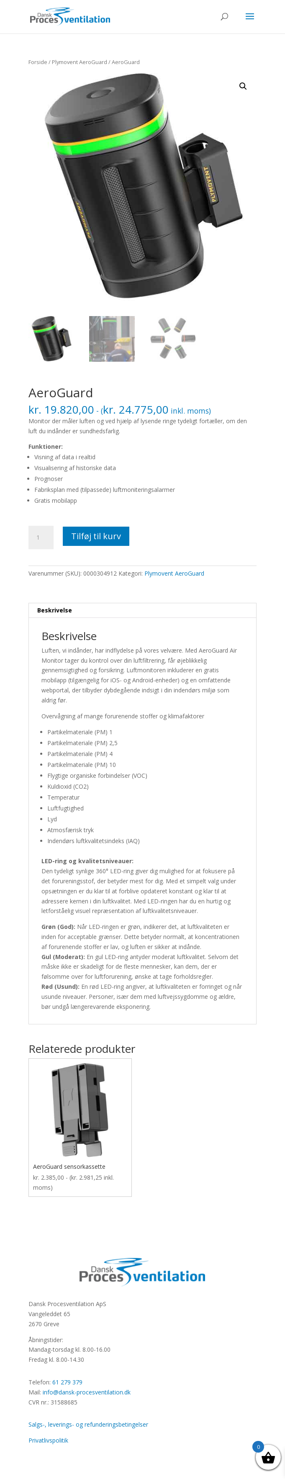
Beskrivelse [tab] (54, 610)
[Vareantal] (41, 537)
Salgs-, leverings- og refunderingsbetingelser (88, 1424)
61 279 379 (67, 1382)
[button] (243, 86)
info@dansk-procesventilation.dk (87, 1392)
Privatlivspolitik (48, 1440)
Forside (37, 62)
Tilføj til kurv (96, 536)
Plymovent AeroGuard (79, 62)
